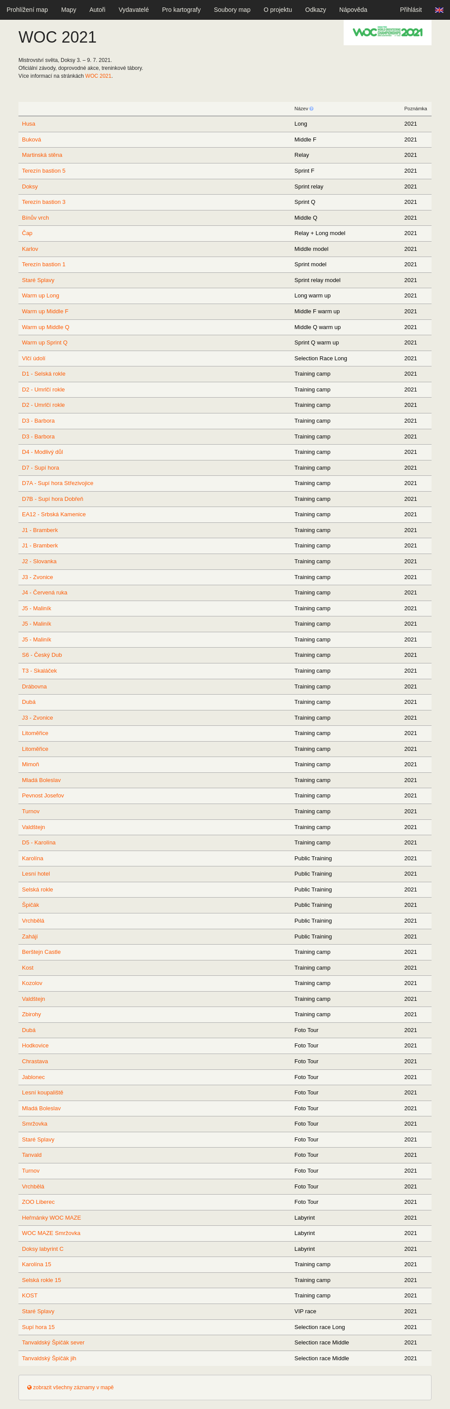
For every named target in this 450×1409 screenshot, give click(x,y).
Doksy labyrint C (43, 1249)
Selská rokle (37, 889)
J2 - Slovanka (39, 561)
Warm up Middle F (45, 311)
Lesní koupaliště (42, 1092)
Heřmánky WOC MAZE (51, 1217)
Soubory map (232, 9)
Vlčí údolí (33, 358)
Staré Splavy (38, 280)
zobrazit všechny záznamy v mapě (70, 1387)
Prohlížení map (27, 9)
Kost (27, 967)
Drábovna (34, 686)
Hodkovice (35, 1045)
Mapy (68, 9)
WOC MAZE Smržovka (51, 1233)
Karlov (30, 249)
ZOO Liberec (38, 1202)
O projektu (278, 9)
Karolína (32, 858)
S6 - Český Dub (42, 655)
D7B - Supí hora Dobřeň (52, 499)
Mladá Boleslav (41, 780)
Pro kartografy (181, 9)
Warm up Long (40, 295)
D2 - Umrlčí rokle (43, 389)
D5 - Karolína (39, 842)
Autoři (97, 9)
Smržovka (34, 1123)
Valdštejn (33, 827)
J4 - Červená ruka (44, 592)
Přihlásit (411, 9)
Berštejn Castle (41, 952)
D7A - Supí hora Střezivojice (58, 483)
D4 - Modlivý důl (42, 452)
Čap (27, 233)
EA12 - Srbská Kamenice (54, 514)
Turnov (31, 811)
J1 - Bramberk (40, 530)
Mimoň (30, 764)
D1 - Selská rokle (43, 373)
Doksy (30, 186)
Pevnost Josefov (43, 795)
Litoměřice (35, 733)
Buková (31, 139)
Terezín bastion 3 (43, 202)
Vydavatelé (134, 9)
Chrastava (35, 1061)
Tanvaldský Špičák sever (53, 1342)
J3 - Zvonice (37, 577)
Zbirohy (31, 1014)
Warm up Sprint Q (45, 342)
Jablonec (33, 1077)
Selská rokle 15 (41, 1280)
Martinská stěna (42, 155)
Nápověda (353, 9)
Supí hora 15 (38, 1327)
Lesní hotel (36, 873)
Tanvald (32, 1155)
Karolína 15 (36, 1264)
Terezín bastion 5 (43, 170)
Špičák (30, 905)
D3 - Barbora (38, 420)
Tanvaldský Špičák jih (49, 1358)
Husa (28, 123)
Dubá (29, 702)
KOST (29, 1295)
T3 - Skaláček (39, 670)
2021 (98, 76)
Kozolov (32, 983)
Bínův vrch (35, 217)
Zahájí (30, 936)
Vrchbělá (33, 920)
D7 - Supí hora (40, 467)
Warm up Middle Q (45, 327)
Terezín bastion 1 (43, 264)
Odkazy (315, 9)
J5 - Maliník (36, 608)
